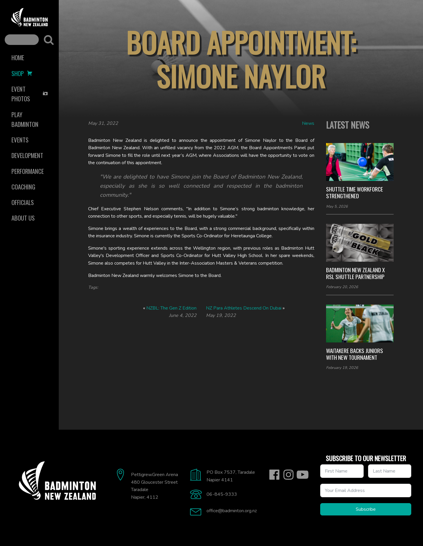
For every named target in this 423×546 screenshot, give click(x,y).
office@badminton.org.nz (232, 511)
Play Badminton (24, 119)
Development (27, 155)
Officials (22, 202)
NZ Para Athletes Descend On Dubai (243, 308)
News (308, 123)
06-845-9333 (222, 494)
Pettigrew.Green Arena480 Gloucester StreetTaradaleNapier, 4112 (154, 485)
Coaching (23, 186)
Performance (27, 171)
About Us (23, 217)
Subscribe (366, 509)
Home (17, 57)
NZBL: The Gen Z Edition (171, 308)
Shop (22, 73)
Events (19, 139)
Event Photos (29, 93)
